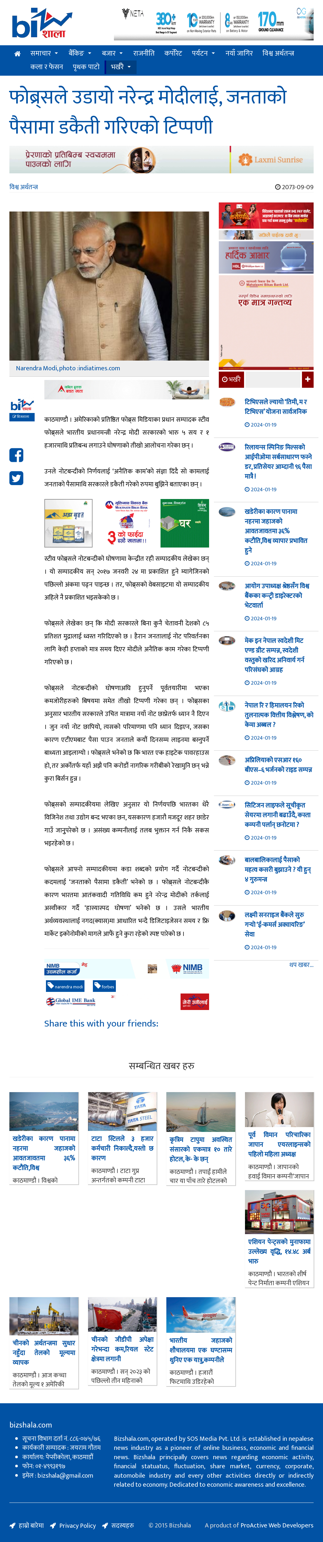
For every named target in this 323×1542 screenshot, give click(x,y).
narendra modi (65, 986)
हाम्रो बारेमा (31, 1525)
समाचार (40, 54)
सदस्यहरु (122, 1525)
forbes (104, 986)
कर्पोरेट (173, 54)
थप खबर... (301, 965)
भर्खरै (117, 67)
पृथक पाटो (86, 67)
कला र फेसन (46, 67)
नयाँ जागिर (239, 54)
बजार (109, 54)
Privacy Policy (77, 1525)
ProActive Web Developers (277, 1525)
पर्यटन (200, 54)
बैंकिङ (76, 54)
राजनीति (144, 54)
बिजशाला (21, 417)
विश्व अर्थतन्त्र (278, 54)
